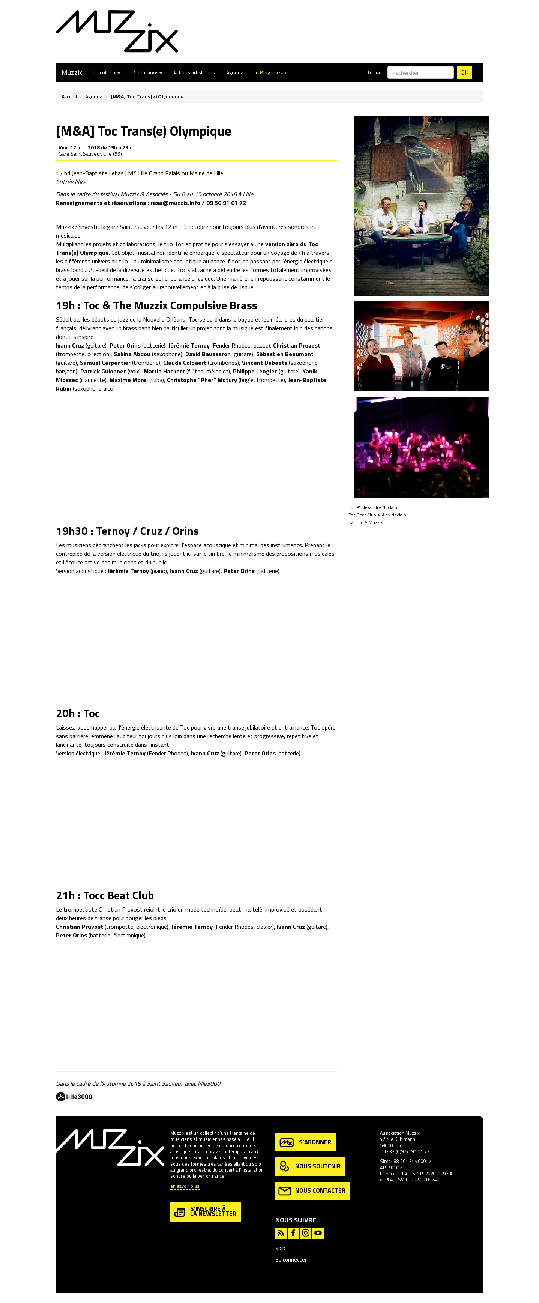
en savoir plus (185, 1186)
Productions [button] (147, 72)
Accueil (69, 96)
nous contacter (311, 1191)
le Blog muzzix (271, 72)
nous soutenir (309, 1166)
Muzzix (72, 72)
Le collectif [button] (106, 72)
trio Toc (174, 243)
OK (464, 72)
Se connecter (291, 1259)
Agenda (234, 72)
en (379, 72)
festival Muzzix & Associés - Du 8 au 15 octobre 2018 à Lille (176, 194)
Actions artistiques (194, 72)
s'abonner (304, 1142)
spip (280, 1248)
